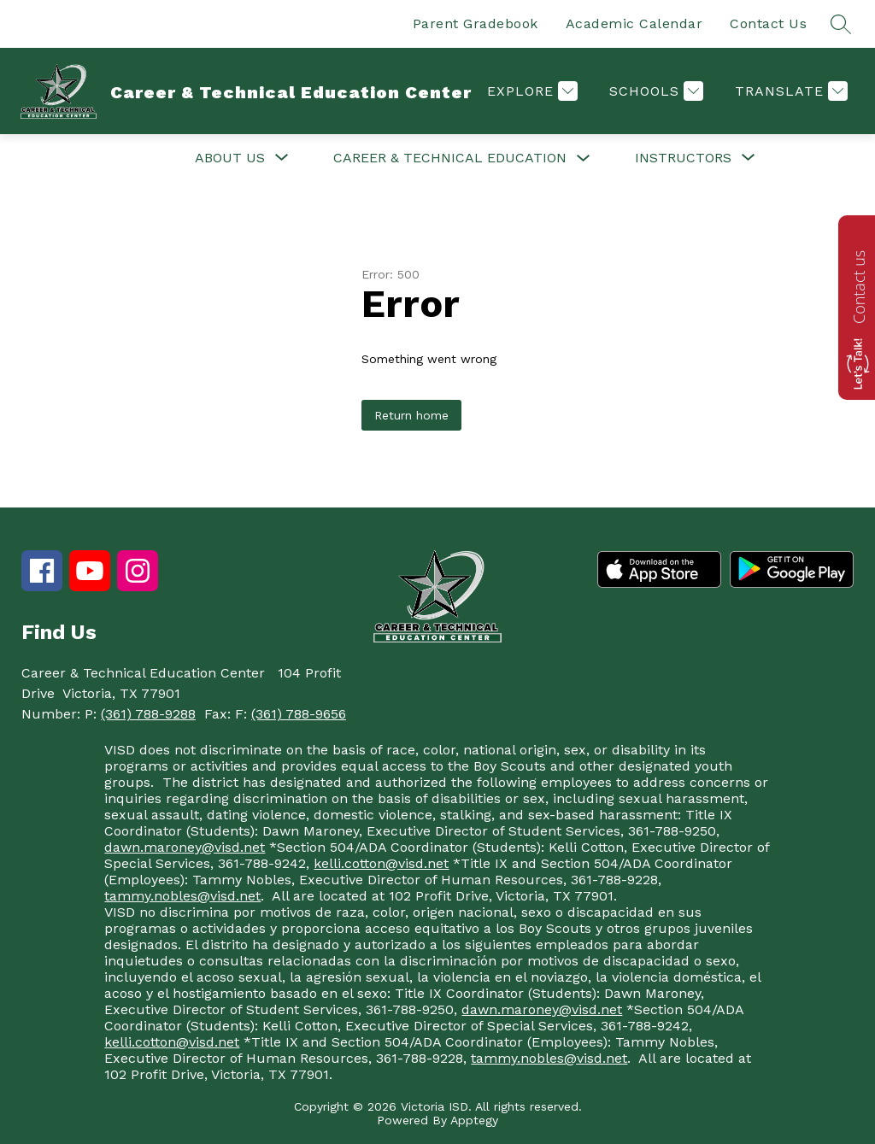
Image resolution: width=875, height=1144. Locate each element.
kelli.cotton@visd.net (381, 863)
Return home (411, 415)
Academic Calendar (634, 23)
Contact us (859, 287)
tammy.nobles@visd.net (182, 896)
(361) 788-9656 (298, 714)
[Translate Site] (789, 91)
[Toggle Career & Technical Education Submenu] (583, 158)
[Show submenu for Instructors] (683, 158)
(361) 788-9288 (148, 714)
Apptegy (474, 1120)
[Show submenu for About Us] (230, 158)
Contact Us (768, 23)
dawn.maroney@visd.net (184, 847)
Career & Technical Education (450, 158)
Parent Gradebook (475, 23)
